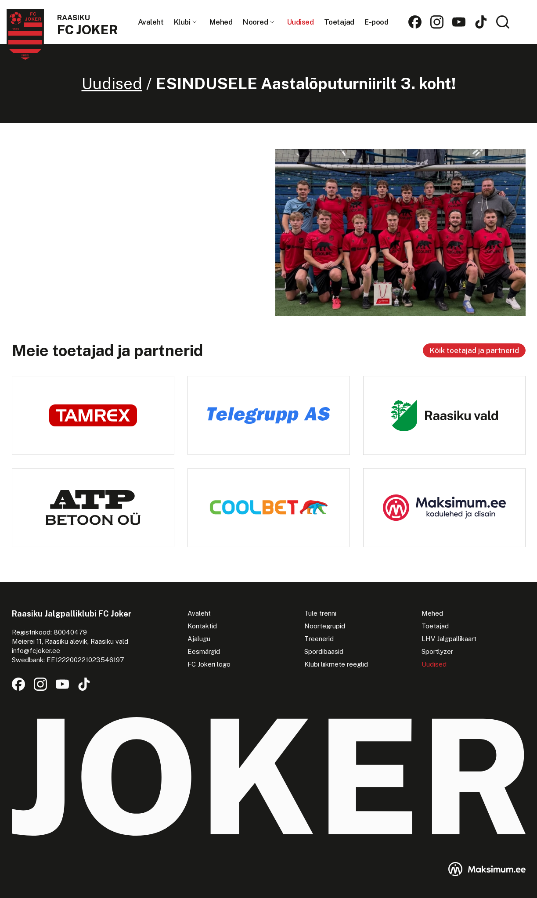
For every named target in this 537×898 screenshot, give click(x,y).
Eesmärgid (203, 651)
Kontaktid (202, 626)
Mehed (221, 22)
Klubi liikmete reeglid (336, 664)
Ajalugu (198, 638)
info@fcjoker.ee (36, 650)
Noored (255, 22)
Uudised (300, 22)
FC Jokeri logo (209, 664)
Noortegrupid (324, 626)
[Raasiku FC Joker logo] (62, 35)
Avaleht (151, 22)
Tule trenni (320, 613)
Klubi (182, 22)
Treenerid (319, 638)
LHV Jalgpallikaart (449, 638)
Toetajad (339, 22)
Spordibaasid (323, 651)
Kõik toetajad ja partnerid (474, 350)
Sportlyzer (437, 651)
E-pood (376, 22)
